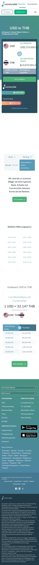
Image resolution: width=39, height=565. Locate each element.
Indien (4, 455)
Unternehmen (32, 4)
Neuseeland (16, 458)
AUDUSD (12, 257)
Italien (16, 455)
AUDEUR (27, 262)
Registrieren (20, 12)
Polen (4, 460)
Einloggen (7, 12)
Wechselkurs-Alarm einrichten (26, 165)
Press (4, 414)
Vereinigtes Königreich (10, 465)
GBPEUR (27, 247)
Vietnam (5, 468)
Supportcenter (7, 430)
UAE (19, 463)
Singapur (11, 460)
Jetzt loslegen (19, 199)
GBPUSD (12, 247)
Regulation (31, 481)
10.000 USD (9, 333)
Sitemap (24, 484)
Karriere (4, 418)
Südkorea (19, 460)
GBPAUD (27, 252)
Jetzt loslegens (19, 79)
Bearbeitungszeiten (8, 438)
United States (24, 465)
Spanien (28, 460)
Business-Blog (7, 410)
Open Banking (26, 418)
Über (3, 403)
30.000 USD (9, 342)
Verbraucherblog (8, 406)
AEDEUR (12, 242)
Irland (10, 455)
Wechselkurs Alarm (28, 410)
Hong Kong (26, 453)
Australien (5, 450)
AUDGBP (27, 237)
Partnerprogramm (27, 414)
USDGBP (12, 252)
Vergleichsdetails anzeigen (19, 108)
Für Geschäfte (26, 406)
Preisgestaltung (7, 434)
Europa (28, 450)
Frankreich (6, 453)
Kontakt (4, 421)
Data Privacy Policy (8, 481)
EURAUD (12, 237)
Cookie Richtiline (17, 481)
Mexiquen (23, 455)
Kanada (13, 450)
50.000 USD (9, 352)
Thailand (13, 463)
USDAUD (27, 242)
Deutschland (15, 453)
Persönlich (21, 4)
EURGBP (27, 257)
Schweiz (5, 463)
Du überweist (26, 43)
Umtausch (5, 441)
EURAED (12, 262)
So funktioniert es (27, 403)
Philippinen (27, 458)
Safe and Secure (16, 484)
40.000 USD (9, 347)
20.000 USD (9, 338)
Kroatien (21, 450)
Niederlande (6, 458)
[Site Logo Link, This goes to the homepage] (9, 4)
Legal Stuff (25, 481)
